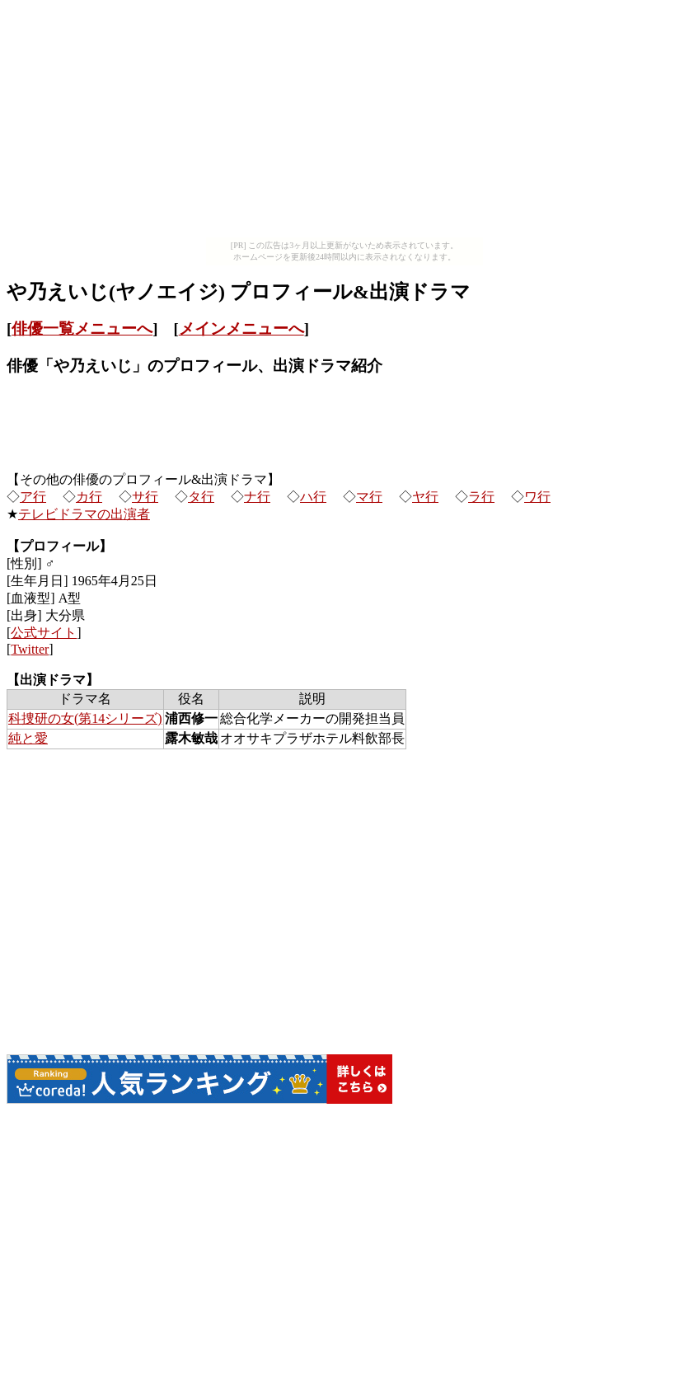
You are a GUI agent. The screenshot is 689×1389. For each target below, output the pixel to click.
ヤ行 (425, 497)
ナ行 (257, 497)
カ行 (89, 497)
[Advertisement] (344, 122)
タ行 (201, 497)
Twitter (30, 649)
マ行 (369, 497)
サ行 (145, 497)
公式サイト (44, 633)
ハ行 (313, 497)
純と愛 (28, 738)
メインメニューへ (241, 328)
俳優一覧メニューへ (82, 328)
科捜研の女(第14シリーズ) (85, 718)
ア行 (33, 497)
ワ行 (537, 497)
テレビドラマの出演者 (84, 514)
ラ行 (481, 497)
